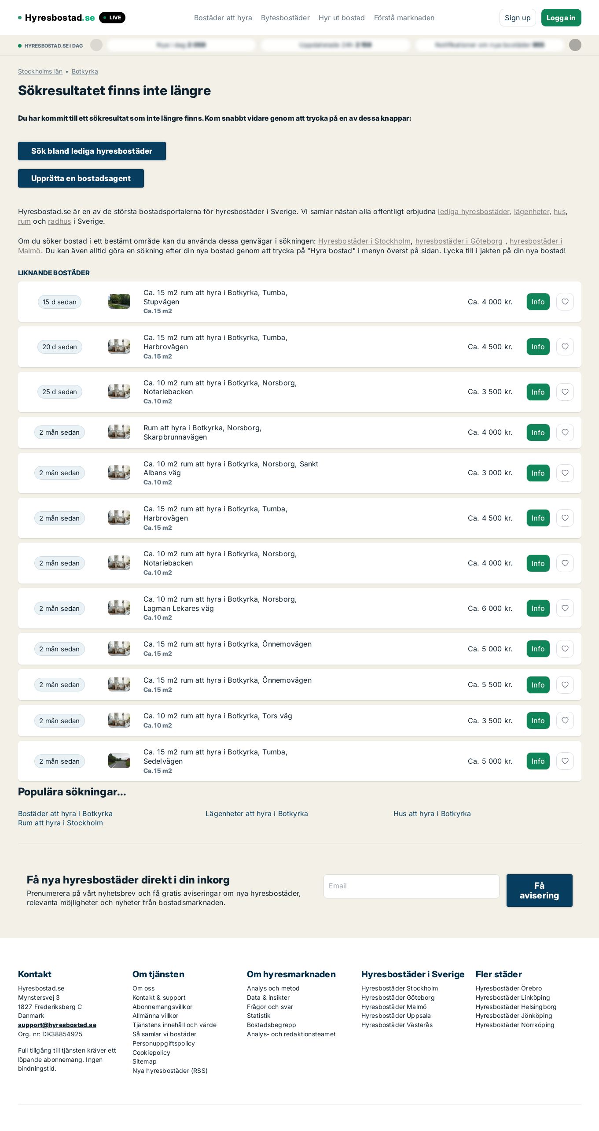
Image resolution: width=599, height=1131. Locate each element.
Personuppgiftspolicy (163, 1043)
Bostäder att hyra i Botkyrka (65, 813)
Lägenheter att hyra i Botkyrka (257, 813)
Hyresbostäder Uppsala (396, 1015)
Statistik (259, 1015)
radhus (59, 221)
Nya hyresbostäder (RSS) (170, 1070)
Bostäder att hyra (223, 17)
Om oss (143, 988)
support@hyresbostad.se (57, 1024)
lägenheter (531, 211)
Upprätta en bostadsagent (81, 178)
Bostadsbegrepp (272, 1024)
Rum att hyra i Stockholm (60, 822)
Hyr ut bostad (342, 17)
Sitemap (144, 1061)
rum (24, 221)
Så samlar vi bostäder (164, 1034)
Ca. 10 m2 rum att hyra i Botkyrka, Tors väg (218, 715)
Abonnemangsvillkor (162, 1006)
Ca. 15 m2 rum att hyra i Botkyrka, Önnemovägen (227, 643)
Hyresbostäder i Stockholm (364, 241)
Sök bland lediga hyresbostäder (92, 150)
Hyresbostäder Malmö (394, 1006)
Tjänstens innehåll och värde (174, 1024)
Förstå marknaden (404, 17)
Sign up (517, 17)
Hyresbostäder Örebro (509, 988)
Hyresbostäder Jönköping (514, 1015)
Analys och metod (273, 988)
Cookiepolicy (151, 1052)
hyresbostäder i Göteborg (459, 241)
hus (560, 211)
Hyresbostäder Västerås (397, 1024)
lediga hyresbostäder (473, 211)
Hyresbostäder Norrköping (515, 1024)
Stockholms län (40, 71)
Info (538, 301)
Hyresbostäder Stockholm (399, 988)
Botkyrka (85, 71)
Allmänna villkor (155, 1015)
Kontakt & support (159, 997)
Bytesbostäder (285, 17)
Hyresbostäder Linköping (513, 997)
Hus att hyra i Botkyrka (432, 813)
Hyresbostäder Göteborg (398, 997)
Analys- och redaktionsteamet (291, 1034)
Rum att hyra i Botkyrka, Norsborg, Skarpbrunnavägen (202, 432)
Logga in (561, 17)
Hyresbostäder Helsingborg (516, 1006)
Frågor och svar (270, 1006)
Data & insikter (268, 997)
